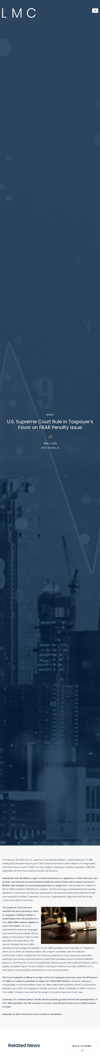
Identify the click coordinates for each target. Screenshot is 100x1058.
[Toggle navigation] (95, 10)
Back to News (82, 1047)
